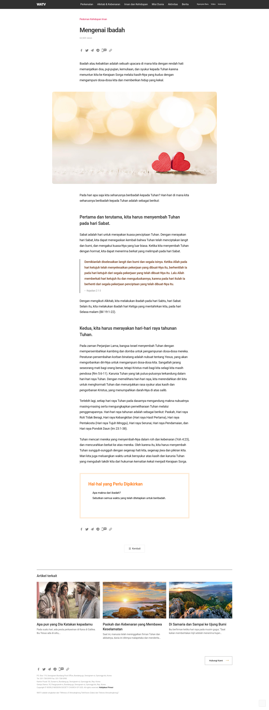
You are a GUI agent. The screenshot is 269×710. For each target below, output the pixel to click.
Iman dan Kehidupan (136, 4)
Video (213, 4)
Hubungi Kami (216, 660)
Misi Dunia (158, 4)
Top (262, 703)
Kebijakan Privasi (106, 687)
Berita (185, 4)
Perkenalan (86, 4)
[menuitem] (222, 4)
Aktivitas (173, 4)
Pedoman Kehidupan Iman (93, 19)
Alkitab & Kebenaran (108, 4)
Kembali (136, 548)
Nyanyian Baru (203, 4)
